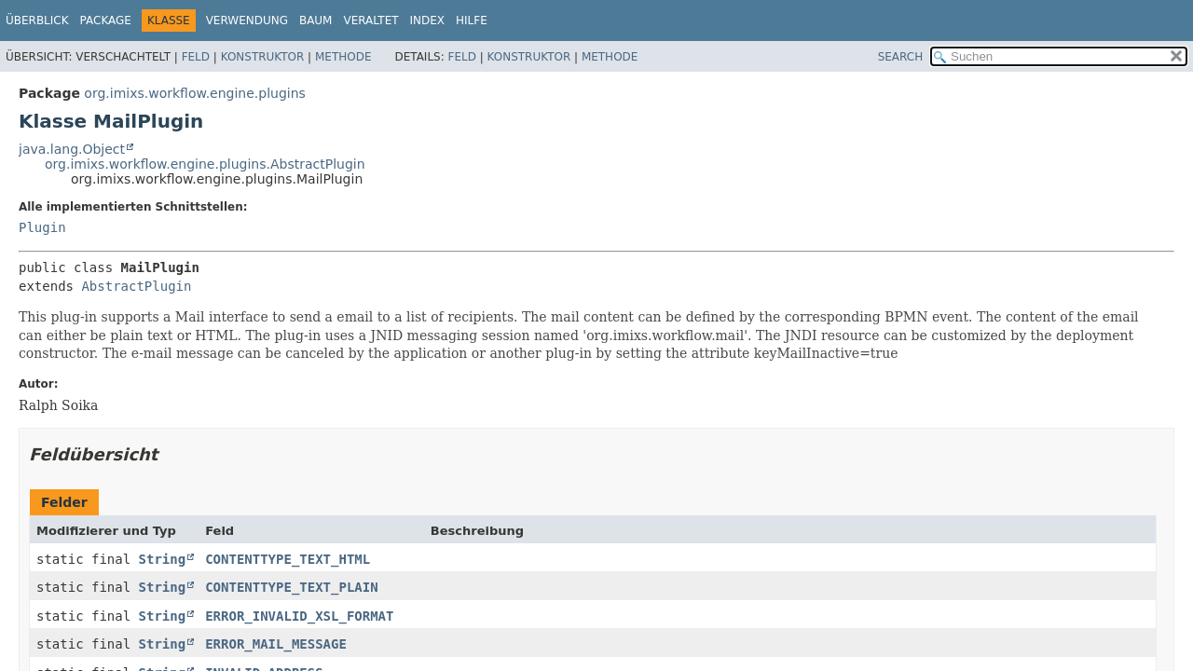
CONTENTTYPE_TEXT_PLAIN (291, 587)
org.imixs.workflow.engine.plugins (195, 93)
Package (105, 20)
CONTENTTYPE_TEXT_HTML (287, 559)
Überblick (37, 20)
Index (428, 20)
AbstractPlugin (136, 286)
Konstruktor (263, 56)
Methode (343, 56)
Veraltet (370, 20)
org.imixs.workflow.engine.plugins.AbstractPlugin (205, 164)
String (162, 559)
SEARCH (901, 56)
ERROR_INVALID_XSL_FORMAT (299, 616)
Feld (196, 56)
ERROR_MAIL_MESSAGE (276, 644)
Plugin (42, 227)
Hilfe (471, 20)
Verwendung (247, 20)
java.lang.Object (72, 149)
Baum (316, 20)
